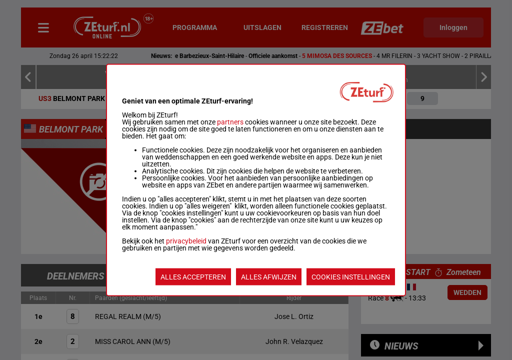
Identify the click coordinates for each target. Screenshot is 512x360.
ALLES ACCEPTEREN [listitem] (193, 277)
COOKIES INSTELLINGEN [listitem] (351, 277)
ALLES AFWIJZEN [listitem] (268, 277)
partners (230, 122)
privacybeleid (186, 241)
